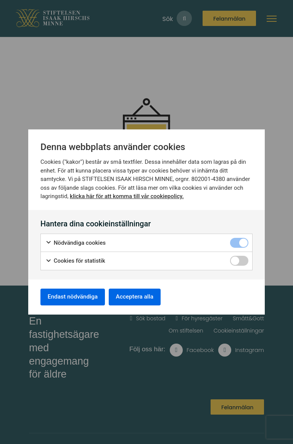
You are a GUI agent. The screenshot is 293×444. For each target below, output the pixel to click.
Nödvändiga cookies (75, 242)
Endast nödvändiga (74, 296)
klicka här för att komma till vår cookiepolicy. (127, 195)
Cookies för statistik (75, 260)
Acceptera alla (139, 296)
